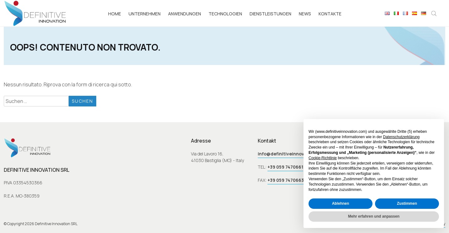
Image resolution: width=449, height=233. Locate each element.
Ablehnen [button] (340, 203)
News (305, 14)
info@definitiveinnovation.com (292, 154)
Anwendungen (184, 14)
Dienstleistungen (270, 14)
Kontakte (330, 14)
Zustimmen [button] (407, 203)
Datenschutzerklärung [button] (401, 137)
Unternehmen (145, 14)
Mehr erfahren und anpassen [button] (373, 216)
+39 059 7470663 (285, 180)
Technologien (225, 14)
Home (114, 14)
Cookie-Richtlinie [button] (323, 158)
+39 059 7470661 (285, 167)
